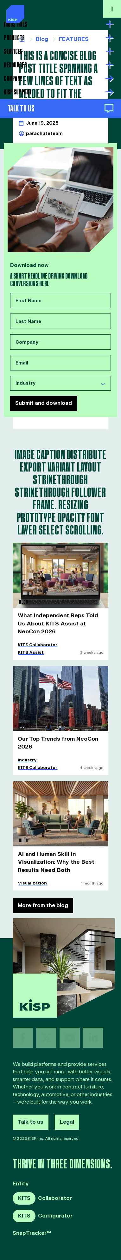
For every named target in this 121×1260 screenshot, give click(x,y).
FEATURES (72, 39)
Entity (21, 1179)
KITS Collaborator (36, 641)
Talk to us (30, 1117)
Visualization (31, 877)
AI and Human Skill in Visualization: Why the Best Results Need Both (54, 857)
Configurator (43, 1210)
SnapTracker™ (32, 1228)
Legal (67, 1117)
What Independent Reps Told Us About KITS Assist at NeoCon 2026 (60, 621)
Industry (26, 756)
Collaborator (42, 1193)
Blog (41, 39)
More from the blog (43, 900)
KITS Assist (29, 649)
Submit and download (43, 401)
